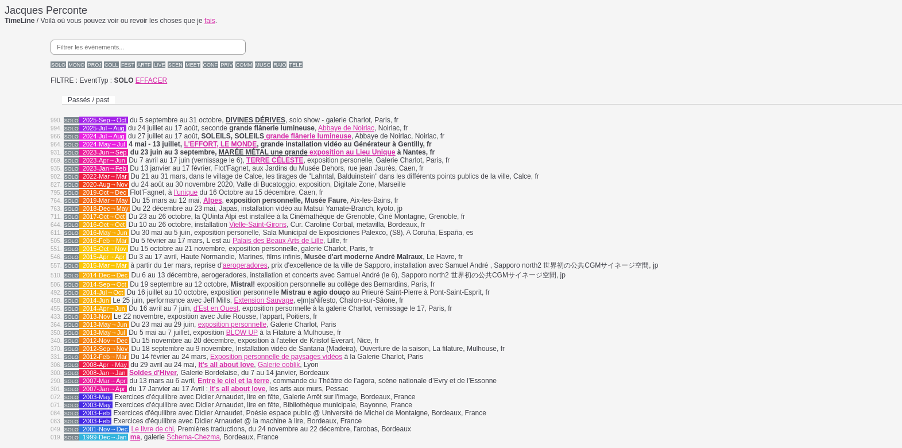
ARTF (143, 65)
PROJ (95, 65)
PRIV (226, 65)
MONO (76, 65)
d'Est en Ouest (215, 308)
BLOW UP (242, 333)
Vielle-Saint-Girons (258, 225)
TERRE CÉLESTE (274, 160)
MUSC (263, 65)
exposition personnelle (232, 324)
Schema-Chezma (193, 437)
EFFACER (151, 80)
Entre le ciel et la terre (233, 381)
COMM (244, 65)
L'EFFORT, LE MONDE (220, 144)
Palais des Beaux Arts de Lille (278, 241)
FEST (127, 65)
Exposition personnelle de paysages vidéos (276, 357)
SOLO (58, 65)
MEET (192, 65)
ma (135, 437)
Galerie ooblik (279, 365)
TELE (296, 65)
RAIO (279, 65)
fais (209, 21)
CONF (210, 65)
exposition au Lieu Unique (352, 152)
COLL (111, 65)
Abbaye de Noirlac (346, 128)
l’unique (186, 192)
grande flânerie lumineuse (307, 136)
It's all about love (236, 389)
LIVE (159, 65)
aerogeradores (245, 265)
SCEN (175, 65)
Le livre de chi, (153, 429)
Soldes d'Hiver (153, 373)
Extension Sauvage (263, 300)
